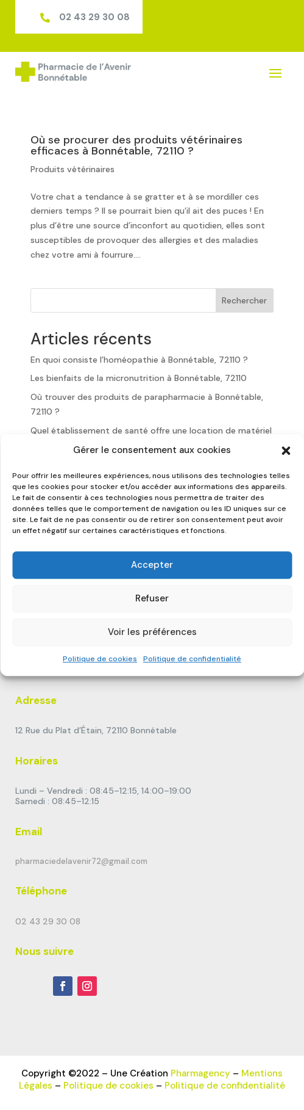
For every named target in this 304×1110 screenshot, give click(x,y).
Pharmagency (200, 1073)
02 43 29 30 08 (94, 17)
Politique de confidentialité (192, 659)
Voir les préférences (152, 632)
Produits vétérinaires (72, 169)
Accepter (152, 565)
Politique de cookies (100, 659)
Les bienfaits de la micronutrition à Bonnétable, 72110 (138, 377)
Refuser (152, 599)
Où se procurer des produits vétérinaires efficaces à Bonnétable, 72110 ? (136, 145)
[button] (286, 450)
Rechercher (244, 300)
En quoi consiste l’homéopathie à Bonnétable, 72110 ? (139, 359)
